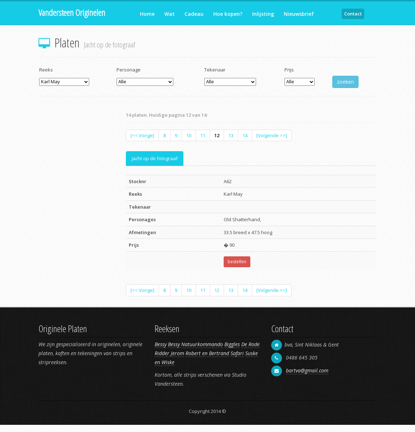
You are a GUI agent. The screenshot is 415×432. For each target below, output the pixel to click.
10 (188, 135)
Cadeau (194, 13)
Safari (237, 353)
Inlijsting (263, 13)
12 (216, 135)
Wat (169, 13)
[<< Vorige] (142, 135)
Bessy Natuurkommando (195, 344)
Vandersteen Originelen (71, 12)
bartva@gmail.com (307, 370)
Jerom (177, 353)
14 (244, 135)
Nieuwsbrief (299, 13)
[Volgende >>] (271, 135)
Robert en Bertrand (207, 353)
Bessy (161, 344)
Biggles (232, 344)
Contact (353, 13)
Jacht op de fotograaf (155, 158)
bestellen (237, 262)
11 (202, 135)
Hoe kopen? (227, 13)
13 (230, 135)
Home (147, 13)
